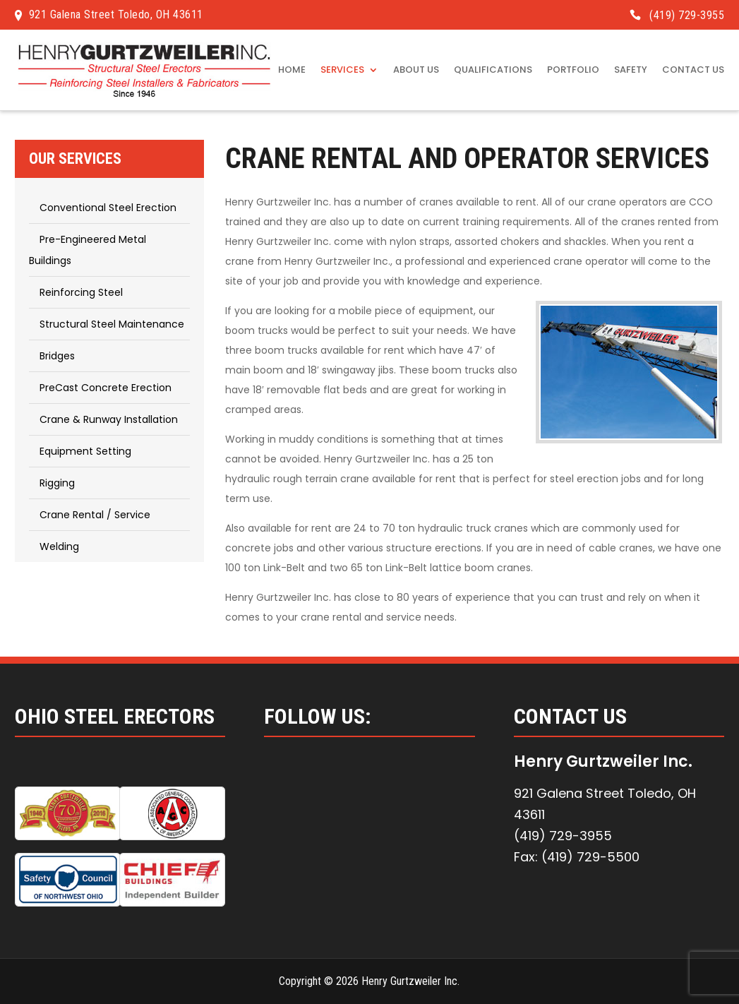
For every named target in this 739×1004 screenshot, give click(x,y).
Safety (630, 70)
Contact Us (693, 70)
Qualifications (493, 70)
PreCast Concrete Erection (106, 388)
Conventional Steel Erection (108, 208)
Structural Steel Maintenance (112, 324)
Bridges (57, 356)
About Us (416, 70)
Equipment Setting (85, 451)
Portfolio (573, 70)
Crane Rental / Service (95, 515)
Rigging (57, 483)
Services (342, 70)
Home (292, 70)
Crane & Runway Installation (109, 419)
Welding (59, 546)
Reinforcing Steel (81, 292)
